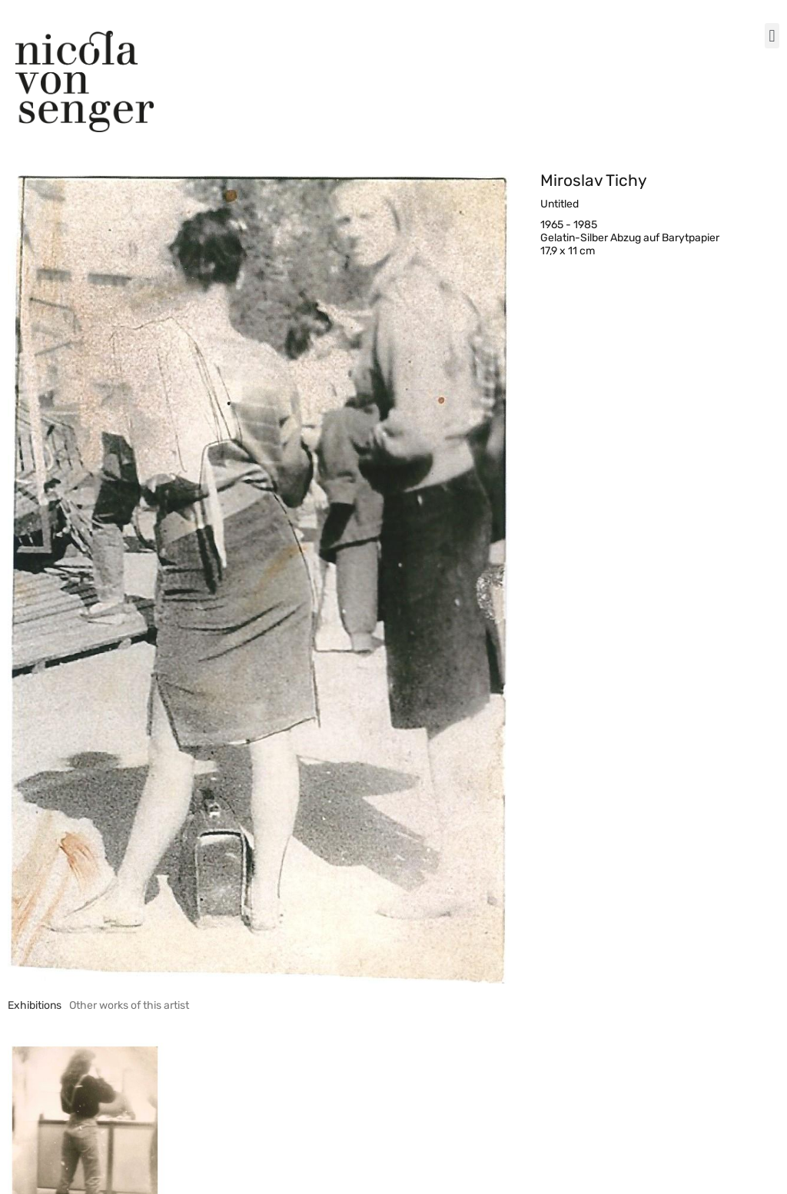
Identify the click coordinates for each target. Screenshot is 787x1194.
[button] (772, 35)
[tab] (34, 1005)
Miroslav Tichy (593, 180)
